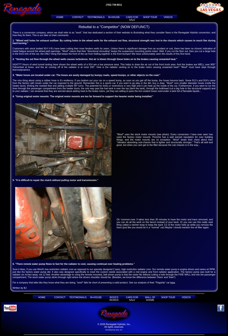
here (172, 282)
